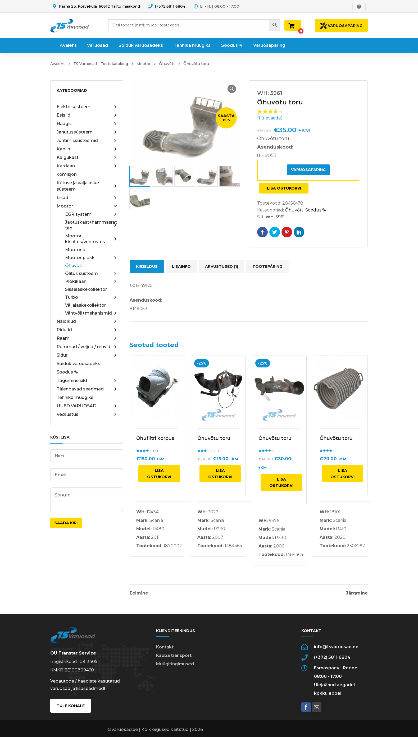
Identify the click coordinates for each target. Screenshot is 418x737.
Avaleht (57, 63)
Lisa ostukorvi (284, 188)
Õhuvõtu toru (213, 438)
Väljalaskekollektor (85, 305)
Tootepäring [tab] (267, 266)
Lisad (87, 198)
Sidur (87, 355)
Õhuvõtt (167, 63)
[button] (232, 89)
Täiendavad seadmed (87, 389)
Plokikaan (91, 281)
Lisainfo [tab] (181, 266)
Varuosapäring (308, 169)
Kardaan (87, 166)
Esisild (87, 115)
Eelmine (139, 593)
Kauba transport (174, 655)
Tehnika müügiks (75, 397)
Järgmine (357, 593)
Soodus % (67, 372)
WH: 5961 (275, 216)
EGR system (91, 214)
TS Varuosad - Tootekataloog (100, 63)
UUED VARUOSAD (87, 406)
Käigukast (87, 157)
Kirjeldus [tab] (147, 266)
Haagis (87, 123)
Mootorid (75, 249)
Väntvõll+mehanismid (91, 313)
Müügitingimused (175, 663)
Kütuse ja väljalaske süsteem (87, 186)
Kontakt (165, 647)
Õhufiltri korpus (155, 438)
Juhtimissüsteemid (87, 140)
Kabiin (87, 149)
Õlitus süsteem (91, 274)
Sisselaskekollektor (86, 289)
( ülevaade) (270, 118)
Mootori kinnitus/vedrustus (91, 238)
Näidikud (87, 321)
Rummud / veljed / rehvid (87, 347)
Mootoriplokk (91, 258)
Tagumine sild (87, 380)
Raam (87, 338)
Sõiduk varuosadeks (78, 363)
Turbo (91, 297)
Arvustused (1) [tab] (221, 266)
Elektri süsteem (87, 107)
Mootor (144, 63)
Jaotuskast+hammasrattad (91, 225)
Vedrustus (87, 414)
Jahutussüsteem (87, 132)
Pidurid (87, 330)
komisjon (67, 174)
